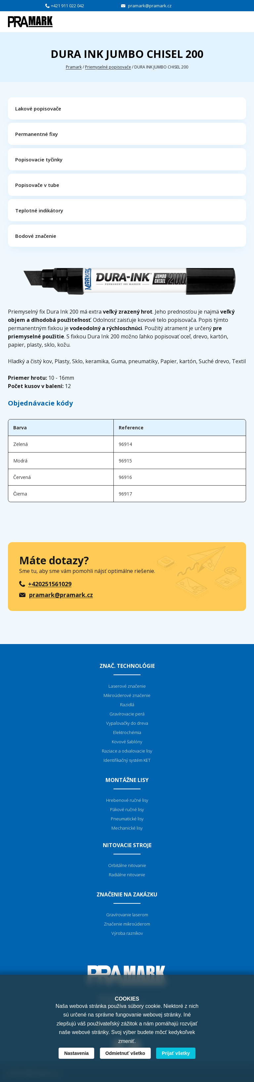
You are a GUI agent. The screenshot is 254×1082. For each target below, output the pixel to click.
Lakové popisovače (38, 108)
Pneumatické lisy (127, 819)
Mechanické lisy (127, 828)
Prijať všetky (176, 1053)
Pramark (74, 67)
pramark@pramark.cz (150, 6)
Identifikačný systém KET (127, 760)
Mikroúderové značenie (127, 695)
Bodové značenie (35, 236)
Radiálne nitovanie (127, 875)
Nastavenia (76, 1053)
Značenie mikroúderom (127, 924)
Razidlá (127, 705)
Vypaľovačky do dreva (127, 723)
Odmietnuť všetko (125, 1053)
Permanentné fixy (36, 134)
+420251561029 (49, 584)
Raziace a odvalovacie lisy (127, 751)
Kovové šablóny (127, 742)
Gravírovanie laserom (127, 915)
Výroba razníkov (127, 933)
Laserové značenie (127, 686)
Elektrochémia (127, 732)
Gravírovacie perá (127, 714)
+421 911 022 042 (67, 6)
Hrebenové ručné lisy (127, 800)
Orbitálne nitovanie (127, 865)
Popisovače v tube (37, 185)
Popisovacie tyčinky (39, 159)
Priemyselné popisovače (108, 67)
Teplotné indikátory (39, 210)
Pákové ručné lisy (127, 809)
